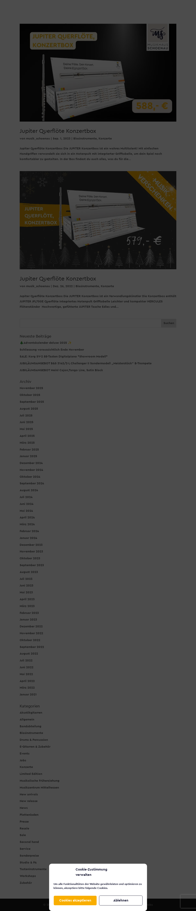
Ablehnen (120, 900)
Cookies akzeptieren (75, 900)
